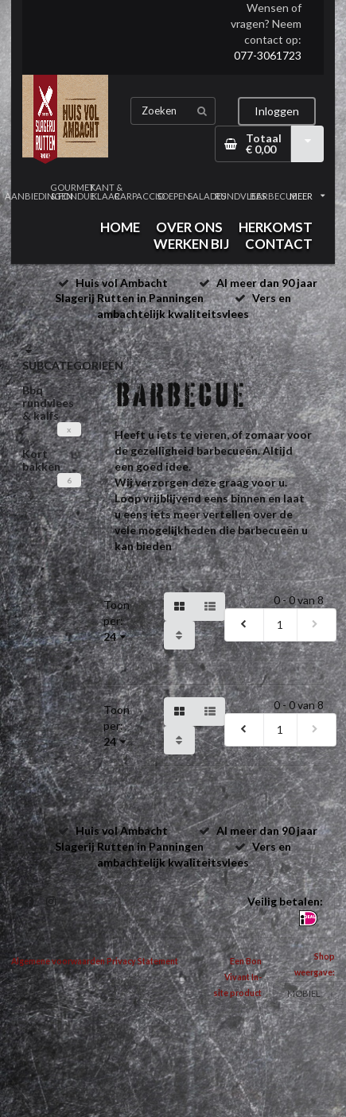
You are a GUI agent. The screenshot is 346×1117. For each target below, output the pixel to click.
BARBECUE (273, 196)
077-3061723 (267, 55)
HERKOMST (276, 227)
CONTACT (279, 243)
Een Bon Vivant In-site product (237, 977)
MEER (307, 196)
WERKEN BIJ (191, 243)
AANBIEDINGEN (39, 196)
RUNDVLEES (240, 196)
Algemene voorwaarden (58, 961)
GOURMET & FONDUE (72, 191)
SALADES (207, 196)
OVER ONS (189, 227)
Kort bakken (41, 460)
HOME (120, 227)
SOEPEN (173, 196)
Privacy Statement (142, 961)
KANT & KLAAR (106, 191)
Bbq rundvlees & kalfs (48, 402)
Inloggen (277, 111)
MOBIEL (304, 993)
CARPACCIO (139, 196)
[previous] (244, 625)
